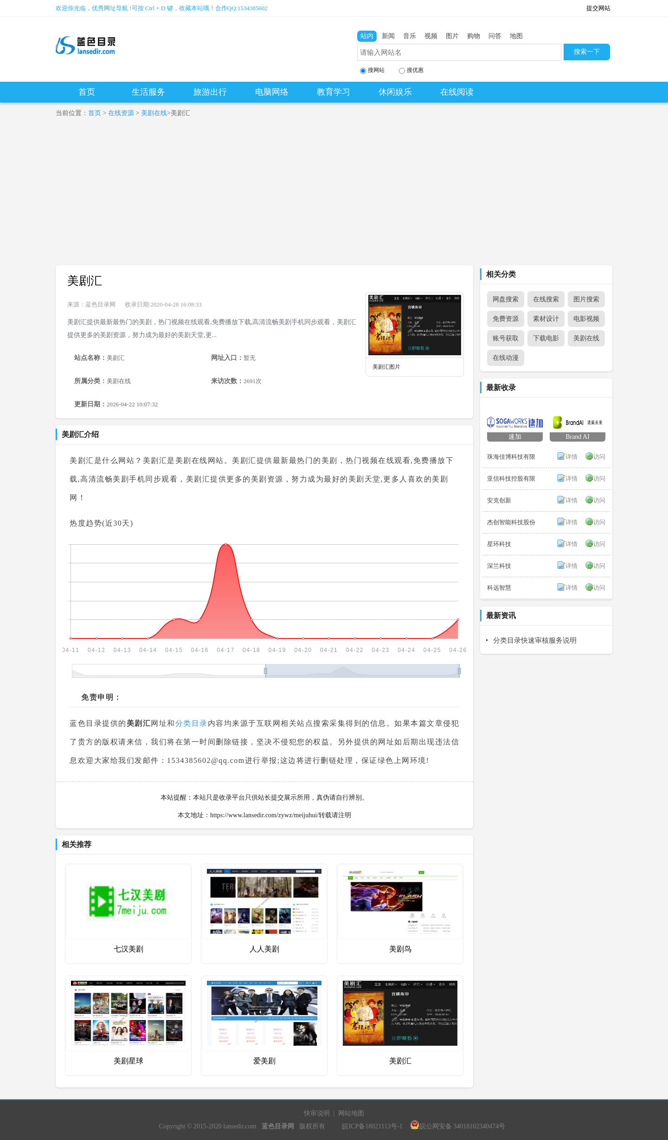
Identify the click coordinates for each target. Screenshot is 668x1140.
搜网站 (372, 70)
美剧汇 (84, 280)
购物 (473, 36)
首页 (86, 92)
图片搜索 (586, 299)
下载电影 (546, 338)
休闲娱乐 (395, 92)
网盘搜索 (506, 299)
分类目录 (191, 723)
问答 (494, 36)
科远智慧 (499, 587)
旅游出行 (210, 92)
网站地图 (351, 1113)
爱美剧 (264, 1061)
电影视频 (586, 318)
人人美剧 (264, 949)
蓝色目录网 (100, 304)
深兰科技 (499, 565)
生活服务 (148, 92)
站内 (366, 36)
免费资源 (506, 318)
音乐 (409, 36)
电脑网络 (272, 92)
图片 (452, 36)
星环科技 (499, 544)
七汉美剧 (128, 949)
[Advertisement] (334, 195)
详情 (571, 456)
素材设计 (546, 318)
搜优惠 (411, 70)
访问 (599, 456)
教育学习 (333, 92)
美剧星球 (128, 1061)
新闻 (388, 36)
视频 (430, 36)
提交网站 (598, 8)
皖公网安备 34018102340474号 (458, 1126)
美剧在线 (154, 113)
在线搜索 (546, 299)
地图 (516, 36)
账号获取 (506, 338)
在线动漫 (506, 357)
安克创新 (499, 500)
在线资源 (121, 113)
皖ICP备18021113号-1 (372, 1126)
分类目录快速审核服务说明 (535, 640)
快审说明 (317, 1113)
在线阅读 (457, 92)
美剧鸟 (400, 949)
